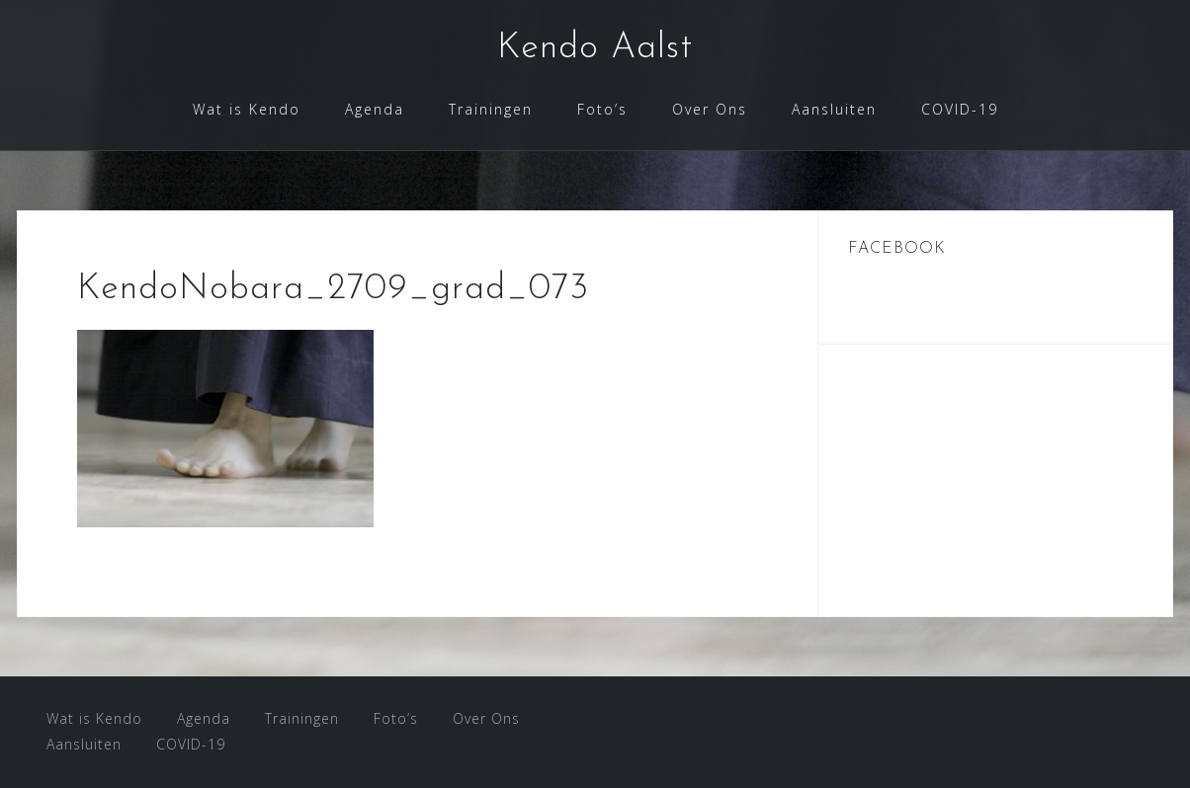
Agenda (374, 109)
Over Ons (709, 109)
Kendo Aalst (595, 48)
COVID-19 (959, 109)
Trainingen (491, 109)
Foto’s (602, 109)
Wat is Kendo (246, 109)
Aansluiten (834, 109)
